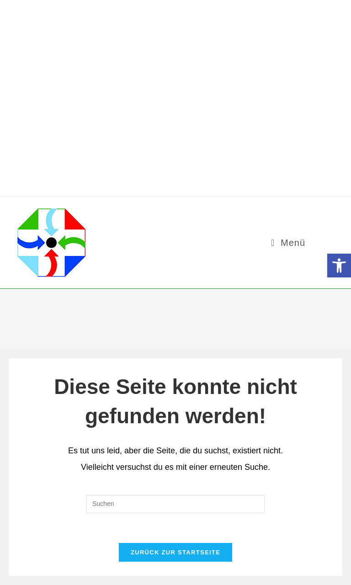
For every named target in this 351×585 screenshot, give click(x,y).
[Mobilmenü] (288, 243)
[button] (339, 265)
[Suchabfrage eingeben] (175, 504)
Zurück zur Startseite (175, 552)
